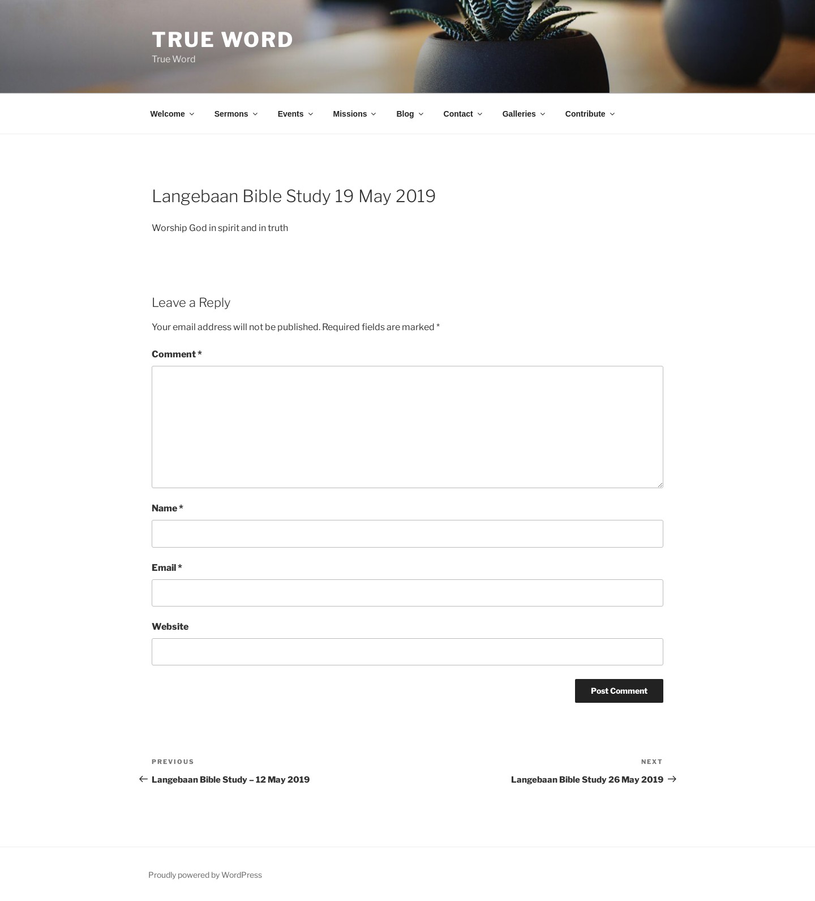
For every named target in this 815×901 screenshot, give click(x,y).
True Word (223, 39)
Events (296, 113)
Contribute (590, 113)
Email (167, 567)
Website (170, 626)
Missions (355, 113)
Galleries (525, 113)
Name (167, 508)
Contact (464, 113)
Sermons (237, 113)
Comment (177, 354)
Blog (410, 113)
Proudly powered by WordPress (205, 874)
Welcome (173, 113)
